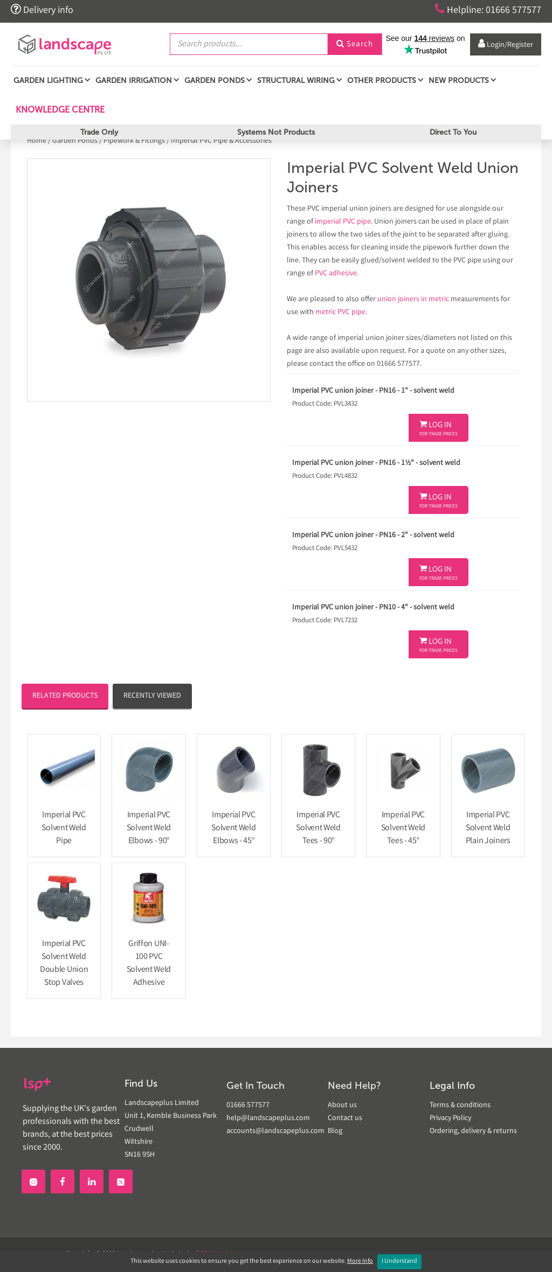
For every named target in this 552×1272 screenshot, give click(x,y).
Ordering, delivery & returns (473, 1131)
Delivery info (42, 9)
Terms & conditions (460, 1105)
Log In (438, 429)
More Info (360, 1261)
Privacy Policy (450, 1118)
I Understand (399, 1261)
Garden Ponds (75, 141)
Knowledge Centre (59, 110)
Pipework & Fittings (134, 141)
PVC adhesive (336, 273)
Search (354, 45)
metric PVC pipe (340, 312)
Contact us (345, 1118)
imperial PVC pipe (343, 222)
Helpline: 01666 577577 (488, 9)
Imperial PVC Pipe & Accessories (221, 141)
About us (342, 1105)
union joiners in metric (413, 299)
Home (37, 141)
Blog (335, 1131)
